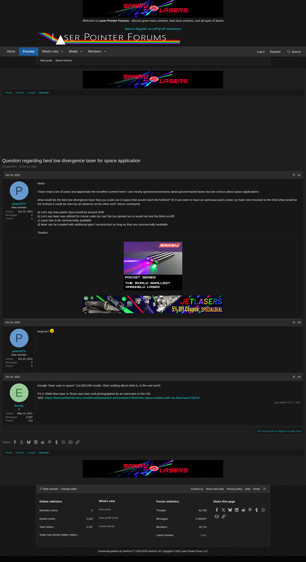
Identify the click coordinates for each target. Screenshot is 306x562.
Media (108, 51)
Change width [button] (69, 494)
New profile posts (108, 520)
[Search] (259, 52)
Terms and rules (215, 494)
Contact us (197, 494)
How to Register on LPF (141, 28)
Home (46, 51)
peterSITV (48, 167)
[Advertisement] (153, 130)
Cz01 (204, 541)
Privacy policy (234, 494)
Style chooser (49, 494)
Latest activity (106, 527)
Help (247, 494)
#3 (262, 381)
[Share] (257, 176)
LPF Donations (170, 28)
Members (129, 51)
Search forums (63, 60)
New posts (46, 60)
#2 (262, 327)
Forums (63, 51)
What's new (85, 51)
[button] (97, 51)
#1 (262, 176)
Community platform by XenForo (129, 557)
